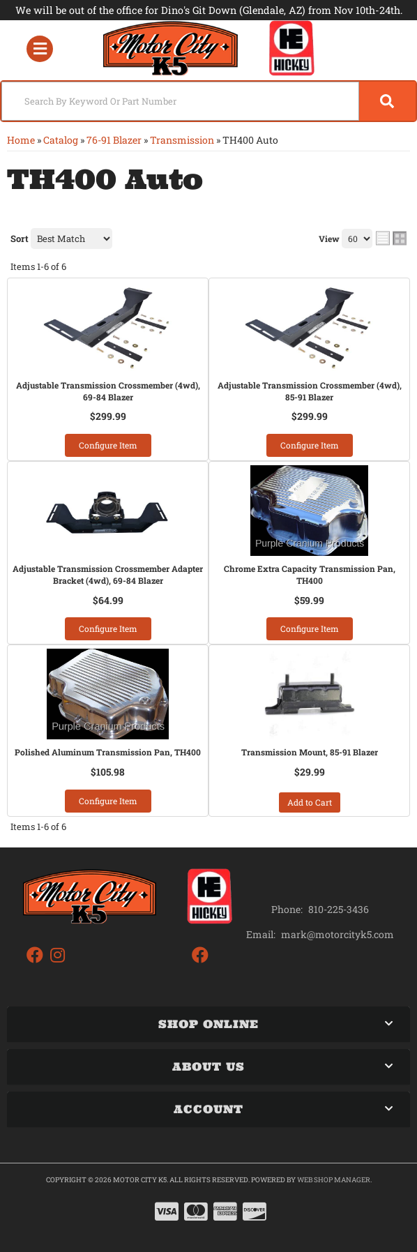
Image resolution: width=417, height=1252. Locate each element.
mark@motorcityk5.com (337, 935)
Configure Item (108, 445)
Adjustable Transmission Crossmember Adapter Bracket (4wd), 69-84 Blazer (108, 574)
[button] (208, 101)
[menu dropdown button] (39, 48)
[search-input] (180, 101)
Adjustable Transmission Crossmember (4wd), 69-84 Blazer (108, 390)
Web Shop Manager (333, 1179)
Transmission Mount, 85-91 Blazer (309, 751)
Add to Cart (309, 802)
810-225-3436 (338, 909)
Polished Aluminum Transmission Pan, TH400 (108, 751)
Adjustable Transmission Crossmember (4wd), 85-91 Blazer (310, 390)
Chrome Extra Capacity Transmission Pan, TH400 (309, 574)
